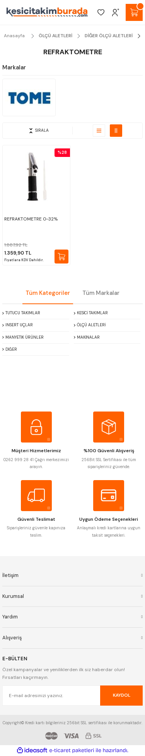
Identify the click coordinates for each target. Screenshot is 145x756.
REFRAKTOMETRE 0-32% (31, 219)
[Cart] (134, 12)
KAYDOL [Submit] (121, 695)
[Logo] (47, 12)
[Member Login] (115, 12)
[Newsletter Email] (72, 695)
